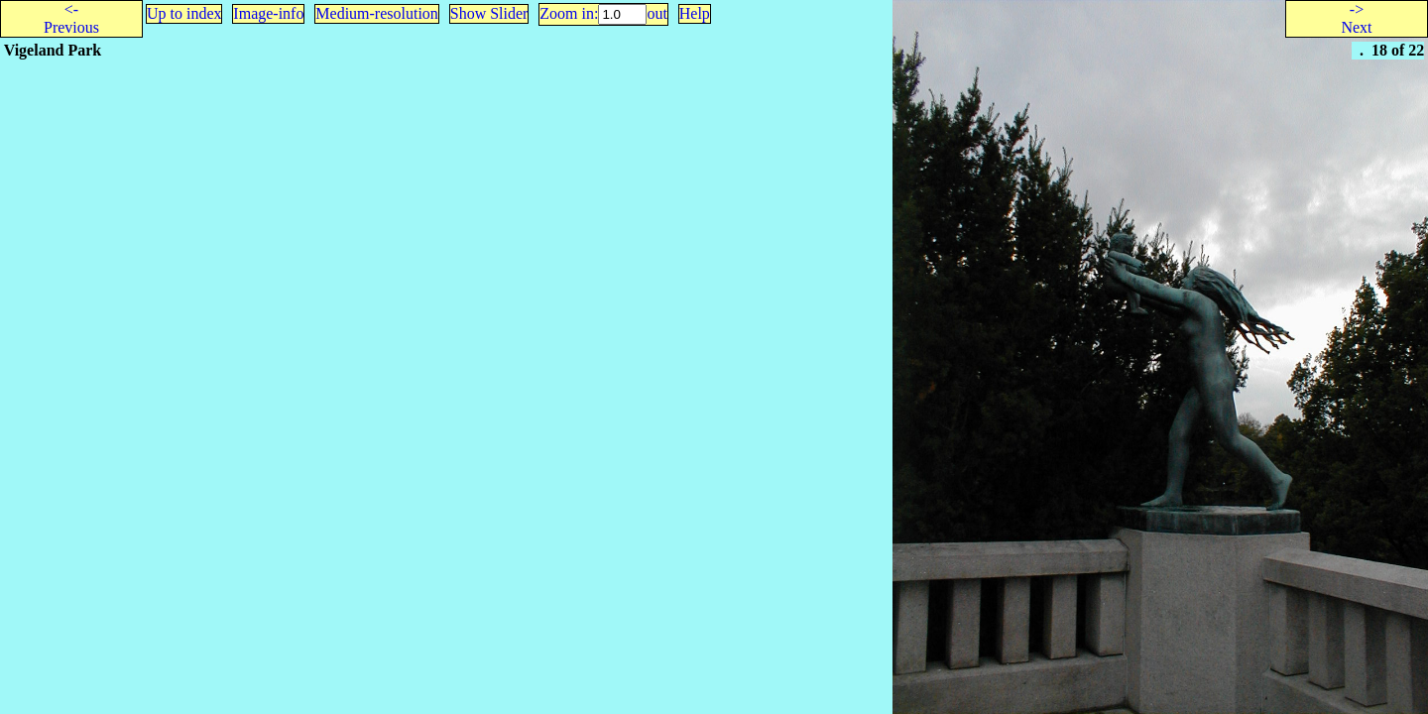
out (656, 13)
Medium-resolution (376, 13)
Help (694, 13)
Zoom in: (568, 13)
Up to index (184, 13)
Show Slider (489, 13)
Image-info (268, 13)
